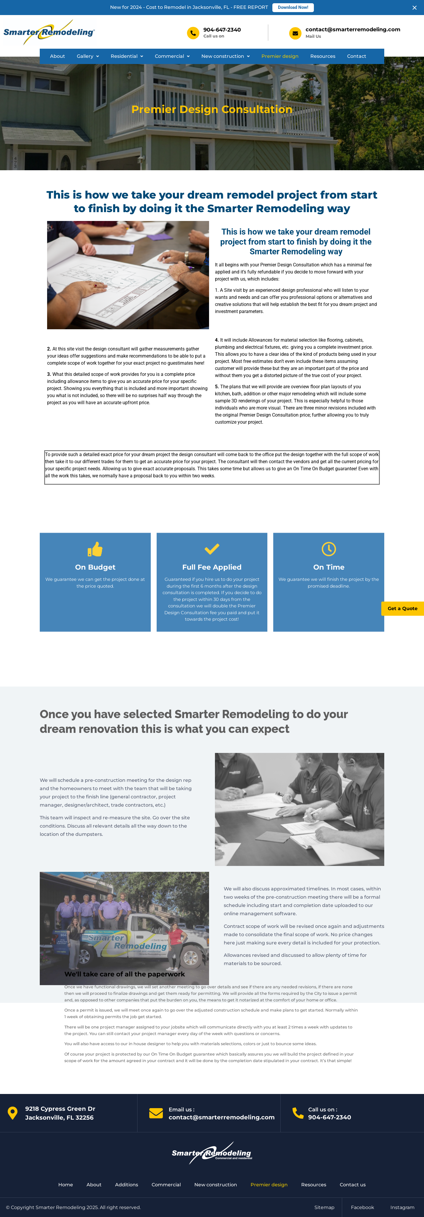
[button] (88, 56)
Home (65, 1184)
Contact (356, 56)
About (57, 56)
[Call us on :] (298, 1113)
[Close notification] (414, 7)
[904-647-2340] (193, 33)
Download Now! (293, 7)
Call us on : (322, 1109)
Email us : (181, 1109)
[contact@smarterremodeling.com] (295, 33)
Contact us (353, 1184)
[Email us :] (156, 1113)
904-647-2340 (222, 30)
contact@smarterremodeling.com (353, 29)
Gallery (88, 56)
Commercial (172, 56)
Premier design (280, 56)
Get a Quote (403, 608)
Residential (127, 56)
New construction (225, 56)
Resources (322, 56)
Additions (126, 1184)
